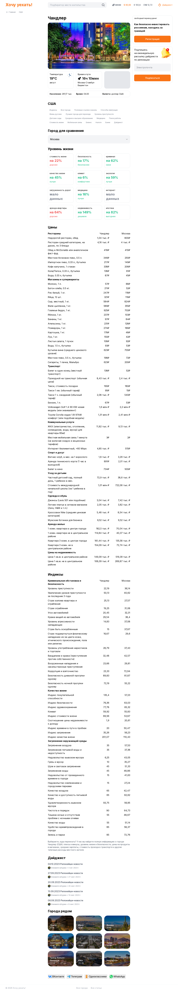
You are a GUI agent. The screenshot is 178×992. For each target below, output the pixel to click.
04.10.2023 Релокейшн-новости (65, 864)
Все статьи (96, 988)
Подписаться (152, 78)
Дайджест (165, 5)
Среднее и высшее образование (79, 118)
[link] (56, 976)
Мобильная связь (75, 122)
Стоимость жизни (56, 122)
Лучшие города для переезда (78, 114)
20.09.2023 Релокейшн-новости (65, 882)
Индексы (53, 110)
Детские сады (55, 118)
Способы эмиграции (109, 110)
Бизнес (89, 122)
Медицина (101, 118)
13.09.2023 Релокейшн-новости (65, 891)
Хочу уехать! (19, 4)
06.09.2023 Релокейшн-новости (65, 900)
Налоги (98, 122)
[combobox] (75, 5)
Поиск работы (115, 118)
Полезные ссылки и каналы (85, 110)
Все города (65, 110)
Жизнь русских (55, 114)
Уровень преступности (104, 114)
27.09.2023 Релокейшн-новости (65, 873)
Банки (107, 122)
